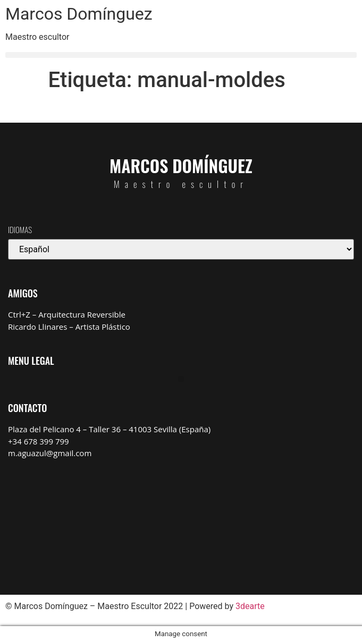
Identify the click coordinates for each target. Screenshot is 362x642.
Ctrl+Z (19, 314)
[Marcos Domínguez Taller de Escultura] (181, 518)
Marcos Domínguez (79, 14)
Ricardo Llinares (37, 326)
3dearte (250, 606)
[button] (181, 55)
